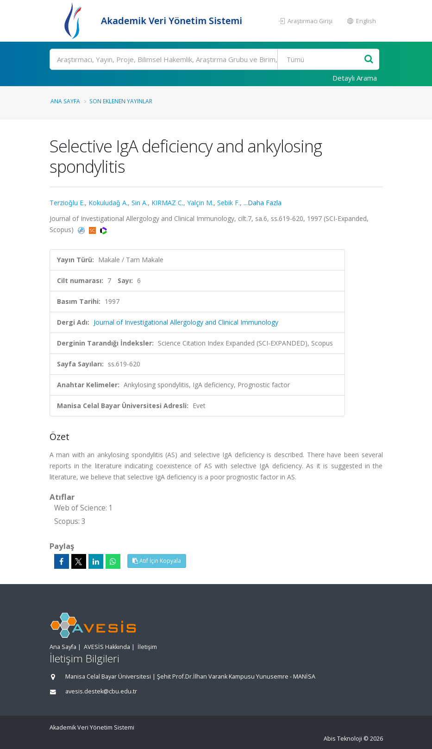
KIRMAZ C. (167, 202)
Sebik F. (228, 202)
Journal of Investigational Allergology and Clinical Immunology (186, 322)
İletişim (147, 647)
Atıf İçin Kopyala (156, 561)
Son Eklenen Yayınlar (120, 101)
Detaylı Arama (354, 77)
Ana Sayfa (65, 101)
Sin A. (139, 202)
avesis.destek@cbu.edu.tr (101, 691)
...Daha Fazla (263, 202)
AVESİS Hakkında (107, 647)
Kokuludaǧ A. (108, 202)
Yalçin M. (200, 202)
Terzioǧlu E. (67, 202)
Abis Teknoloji (343, 739)
